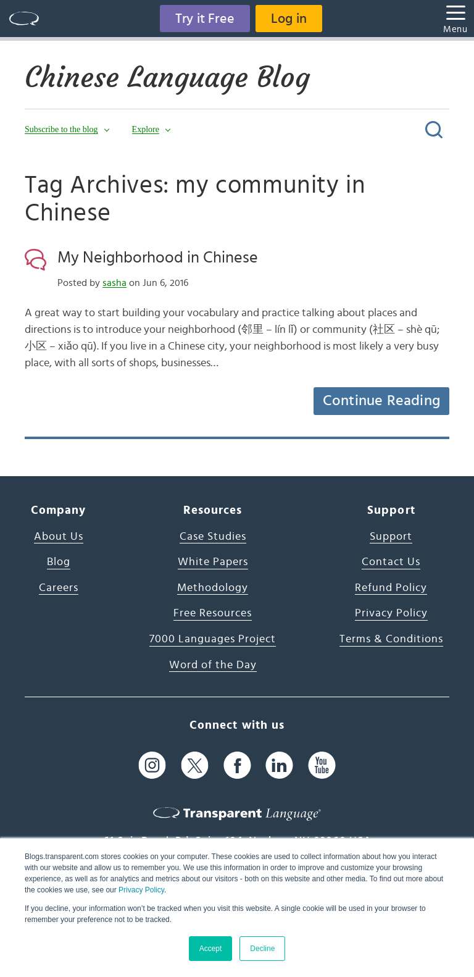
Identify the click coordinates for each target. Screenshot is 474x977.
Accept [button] (210, 948)
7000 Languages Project (212, 639)
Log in (289, 18)
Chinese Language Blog (167, 77)
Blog (58, 562)
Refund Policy (391, 587)
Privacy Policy (141, 890)
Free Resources (212, 613)
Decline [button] (262, 948)
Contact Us (391, 562)
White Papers (213, 562)
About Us (58, 536)
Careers (58, 587)
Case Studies (213, 536)
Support (391, 536)
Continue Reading (381, 400)
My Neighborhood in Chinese (157, 257)
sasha (114, 283)
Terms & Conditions (391, 639)
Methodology (212, 587)
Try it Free (205, 18)
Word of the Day (213, 665)
